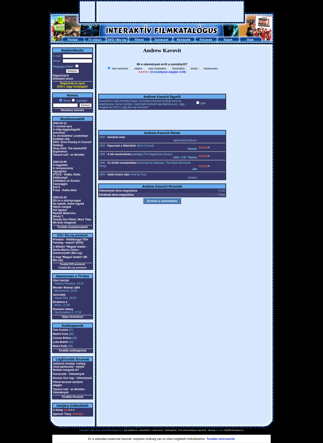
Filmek (139, 39)
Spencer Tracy (62, 414)
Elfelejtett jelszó (63, 78)
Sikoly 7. (58, 216)
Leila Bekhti (60, 342)
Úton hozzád (61, 280)
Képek (228, 39)
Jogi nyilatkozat (130, 430)
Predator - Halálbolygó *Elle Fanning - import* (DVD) (70, 241)
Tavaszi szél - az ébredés (69, 154)
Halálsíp (58, 145)
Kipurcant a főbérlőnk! (121, 145)
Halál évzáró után (118, 174)
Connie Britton (62, 338)
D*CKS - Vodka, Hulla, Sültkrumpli (67, 176)
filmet (66, 100)
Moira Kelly (60, 346)
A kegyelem (60, 165)
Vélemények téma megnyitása (118, 190)
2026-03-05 (60, 161)
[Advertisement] (161, 12)
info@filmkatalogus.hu (234, 430)
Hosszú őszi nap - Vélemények (72, 378)
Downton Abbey (63, 309)
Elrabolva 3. (60, 302)
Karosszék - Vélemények (68, 374)
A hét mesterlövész (119, 154)
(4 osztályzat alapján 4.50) (168, 72)
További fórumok (72, 396)
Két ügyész (60, 210)
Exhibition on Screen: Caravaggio (67, 182)
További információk (221, 439)
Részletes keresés (72, 110)
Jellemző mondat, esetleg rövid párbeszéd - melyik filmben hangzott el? (69, 366)
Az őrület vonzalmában (122, 162)
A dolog (58, 410)
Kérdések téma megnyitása (116, 194)
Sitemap (211, 430)
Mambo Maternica (64, 213)
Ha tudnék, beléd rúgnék (68, 203)
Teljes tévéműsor (72, 316)
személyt (81, 100)
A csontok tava (62, 126)
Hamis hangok (62, 206)
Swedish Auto (116, 137)
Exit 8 (56, 187)
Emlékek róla (61, 139)
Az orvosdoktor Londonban (70, 135)
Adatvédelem (145, 430)
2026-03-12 (60, 123)
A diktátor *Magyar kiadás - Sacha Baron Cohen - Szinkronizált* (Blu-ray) (70, 250)
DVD (111, 39)
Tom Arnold (60, 329)
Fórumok (206, 39)
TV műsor (95, 39)
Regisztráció (61, 75)
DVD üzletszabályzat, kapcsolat (192, 430)
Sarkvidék (59, 294)
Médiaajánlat (170, 430)
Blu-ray (121, 39)
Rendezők (183, 39)
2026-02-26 (60, 197)
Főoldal (73, 39)
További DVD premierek (72, 264)
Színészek (161, 39)
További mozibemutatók (72, 227)
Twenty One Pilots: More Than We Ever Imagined (72, 221)
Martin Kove (60, 334)
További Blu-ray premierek (72, 267)
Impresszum (157, 430)
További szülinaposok (72, 350)
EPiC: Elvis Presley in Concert (72, 142)
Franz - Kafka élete (65, 190)
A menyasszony (63, 168)
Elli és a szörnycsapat (67, 200)
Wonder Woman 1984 (66, 287)
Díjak (250, 39)
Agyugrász (60, 171)
